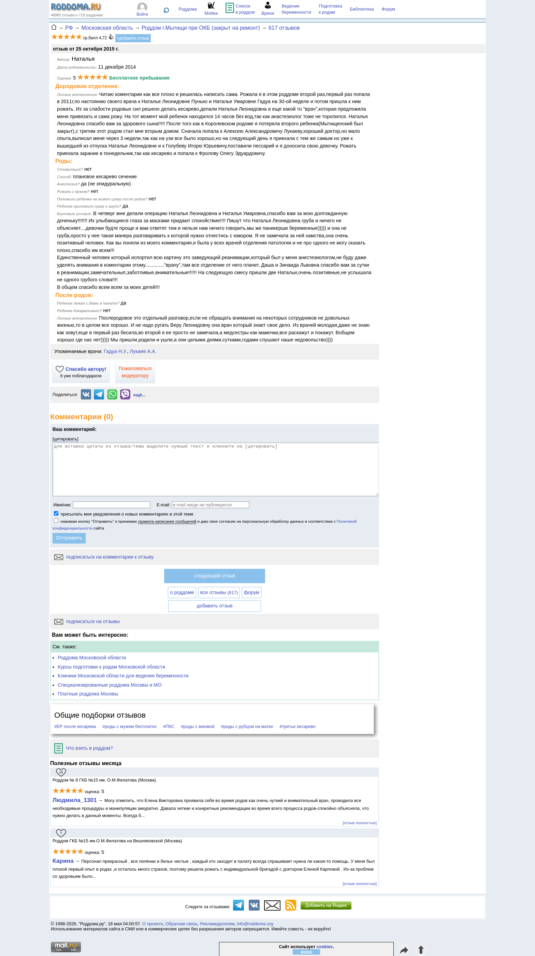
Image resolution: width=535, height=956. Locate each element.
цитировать (65, 438)
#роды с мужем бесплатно (129, 726)
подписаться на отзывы (87, 621)
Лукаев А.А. (143, 351)
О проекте (152, 923)
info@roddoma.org (255, 923)
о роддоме (182, 592)
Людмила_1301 (75, 800)
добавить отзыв (215, 605)
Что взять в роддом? (83, 748)
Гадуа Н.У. (115, 351)
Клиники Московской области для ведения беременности (123, 675)
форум (251, 592)
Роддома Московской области (92, 657)
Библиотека (362, 9)
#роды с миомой (198, 726)
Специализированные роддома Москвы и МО (110, 685)
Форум (388, 9)
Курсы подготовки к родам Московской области (111, 667)
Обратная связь (181, 923)
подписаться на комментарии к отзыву (104, 557)
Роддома (187, 9)
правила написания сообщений (167, 521)
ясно (306, 952)
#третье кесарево (297, 726)
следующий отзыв (214, 575)
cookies (325, 946)
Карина (63, 860)
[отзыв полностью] (360, 822)
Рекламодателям (217, 923)
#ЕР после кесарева (75, 726)
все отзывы (219, 592)
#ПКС (168, 726)
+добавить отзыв (133, 38)
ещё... (139, 394)
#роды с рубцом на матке (247, 726)
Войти (142, 14)
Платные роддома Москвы (88, 694)
